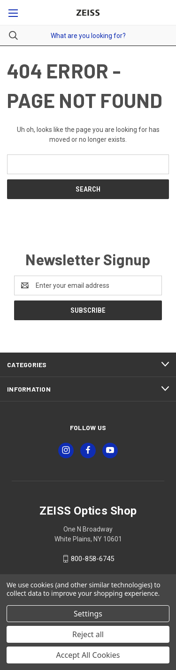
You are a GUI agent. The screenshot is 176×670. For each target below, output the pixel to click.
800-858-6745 (92, 558)
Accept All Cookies (88, 655)
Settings (88, 613)
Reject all (88, 634)
